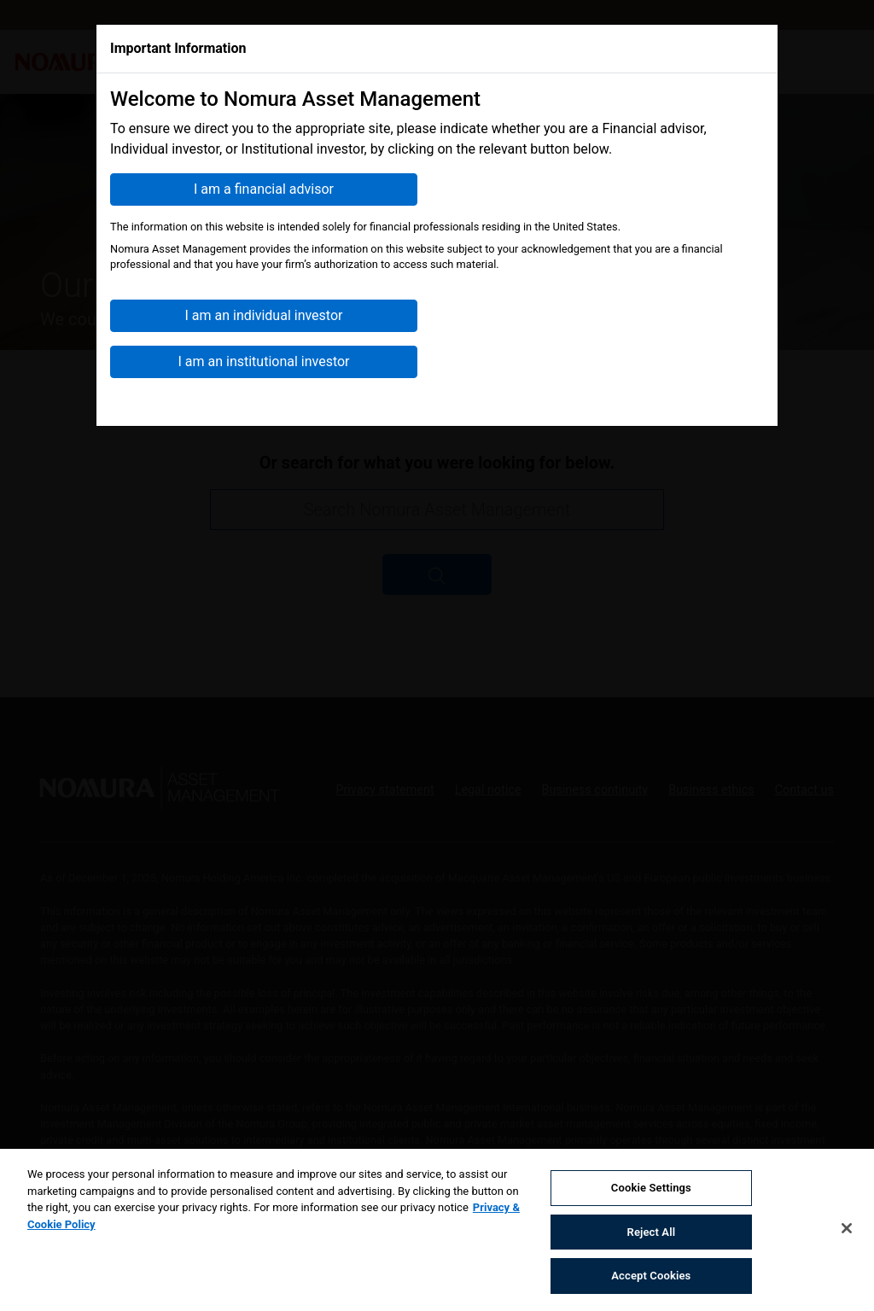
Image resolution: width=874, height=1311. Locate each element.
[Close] (846, 1230)
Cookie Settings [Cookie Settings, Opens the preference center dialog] (651, 1189)
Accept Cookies (650, 1278)
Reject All (651, 1233)
